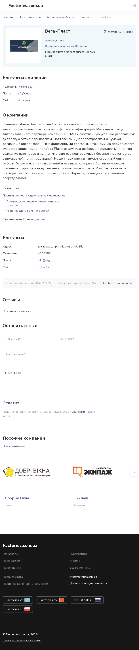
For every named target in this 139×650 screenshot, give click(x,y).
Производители (30, 17)
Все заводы (10, 554)
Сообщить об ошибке (118, 283)
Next (133, 472)
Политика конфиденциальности (25, 584)
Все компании (14, 446)
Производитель (34, 219)
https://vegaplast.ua (51, 267)
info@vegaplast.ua (50, 260)
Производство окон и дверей (28, 211)
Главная (8, 17)
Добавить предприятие (86, 583)
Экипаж (81, 498)
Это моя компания (118, 31)
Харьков (86, 17)
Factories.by (48, 600)
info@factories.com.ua (83, 577)
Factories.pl (14, 609)
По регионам (12, 568)
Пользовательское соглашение (22, 640)
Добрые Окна (17, 498)
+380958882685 (50, 253)
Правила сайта (13, 577)
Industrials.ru (83, 600)
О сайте (75, 561)
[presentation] (32, 383)
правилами (77, 412)
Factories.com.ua (25, 6)
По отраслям (11, 561)
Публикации (78, 554)
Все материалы (80, 568)
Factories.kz (14, 600)
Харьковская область (60, 17)
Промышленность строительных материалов (34, 196)
